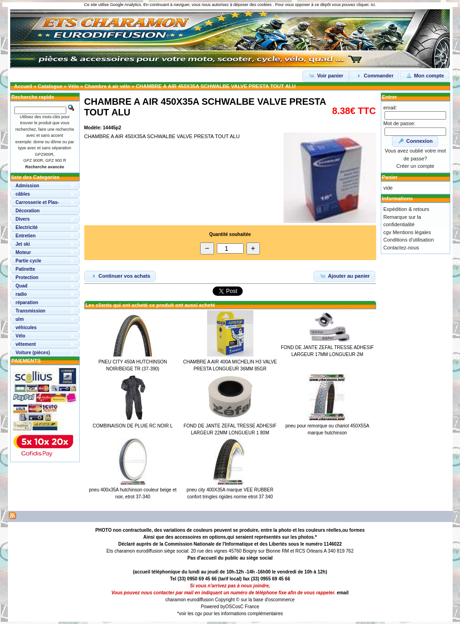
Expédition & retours (406, 209)
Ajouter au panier (344, 276)
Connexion (415, 141)
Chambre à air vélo (107, 86)
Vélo (73, 86)
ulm (20, 319)
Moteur (23, 252)
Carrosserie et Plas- (37, 202)
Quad (22, 285)
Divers (23, 219)
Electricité (27, 227)
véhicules (26, 327)
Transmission (30, 310)
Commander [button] (374, 75)
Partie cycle (29, 260)
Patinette (25, 269)
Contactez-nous (401, 247)
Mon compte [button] (424, 75)
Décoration (28, 210)
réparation (27, 302)
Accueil (23, 86)
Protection (27, 277)
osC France (247, 606)
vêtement (26, 344)
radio (21, 294)
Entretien (26, 235)
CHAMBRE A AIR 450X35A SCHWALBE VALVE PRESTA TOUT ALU (216, 86)
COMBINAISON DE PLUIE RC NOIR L (133, 425)
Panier (390, 177)
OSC (230, 606)
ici (373, 4)
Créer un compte (416, 166)
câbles (23, 194)
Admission (27, 185)
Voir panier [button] (325, 75)
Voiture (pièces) (33, 352)
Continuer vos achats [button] (120, 276)
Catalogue (50, 86)
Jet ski (23, 244)
